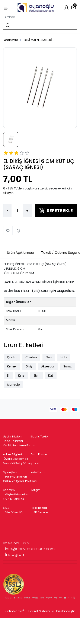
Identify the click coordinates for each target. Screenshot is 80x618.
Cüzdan (31, 357)
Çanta (11, 357)
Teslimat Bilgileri (16, 477)
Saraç (67, 366)
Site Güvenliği (14, 512)
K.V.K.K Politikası (14, 499)
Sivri (36, 375)
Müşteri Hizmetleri (17, 494)
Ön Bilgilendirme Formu (19, 445)
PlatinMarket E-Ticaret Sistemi (27, 611)
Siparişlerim (11, 472)
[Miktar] (17, 210)
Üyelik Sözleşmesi (16, 459)
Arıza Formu (39, 454)
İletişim (36, 490)
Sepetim (9, 490)
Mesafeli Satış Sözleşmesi (21, 463)
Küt (50, 375)
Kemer (12, 366)
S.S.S (6, 508)
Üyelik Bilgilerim (13, 436)
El (8, 375)
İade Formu (38, 472)
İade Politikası (13, 441)
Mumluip (13, 385)
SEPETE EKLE (56, 210)
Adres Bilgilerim (14, 454)
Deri (49, 357)
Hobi (64, 357)
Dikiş (29, 366)
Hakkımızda (39, 508)
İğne (21, 375)
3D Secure (40, 512)
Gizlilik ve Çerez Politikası (20, 481)
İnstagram (15, 554)
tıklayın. (8, 193)
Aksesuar (47, 366)
